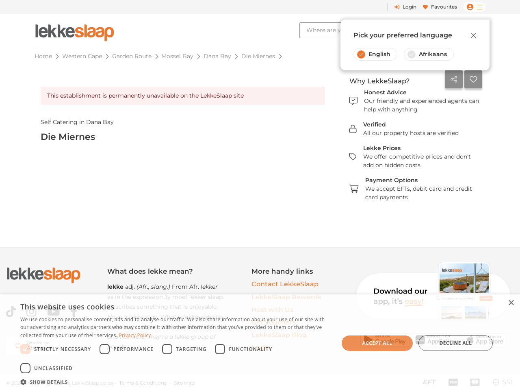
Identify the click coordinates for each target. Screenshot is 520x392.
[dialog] (260, 343)
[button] (174, 382)
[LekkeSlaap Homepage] (75, 30)
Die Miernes (258, 56)
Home (43, 56)
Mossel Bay (177, 56)
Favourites (440, 7)
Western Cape (82, 56)
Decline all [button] (456, 343)
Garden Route (132, 56)
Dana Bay (217, 56)
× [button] (511, 303)
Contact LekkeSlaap (284, 284)
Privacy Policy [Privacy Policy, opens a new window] (135, 335)
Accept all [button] (377, 343)
